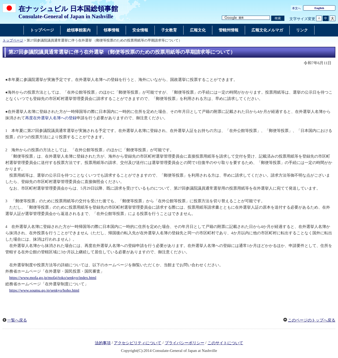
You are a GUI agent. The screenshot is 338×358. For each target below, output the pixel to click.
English (319, 8)
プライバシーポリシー (184, 343)
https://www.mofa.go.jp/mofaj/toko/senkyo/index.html (52, 278)
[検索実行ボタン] (277, 18)
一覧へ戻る (17, 320)
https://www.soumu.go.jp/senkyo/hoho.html (44, 290)
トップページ (13, 40)
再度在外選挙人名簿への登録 (51, 118)
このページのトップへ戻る (311, 320)
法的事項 (103, 343)
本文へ (296, 8)
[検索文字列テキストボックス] (246, 18)
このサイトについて (225, 343)
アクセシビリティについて (137, 343)
